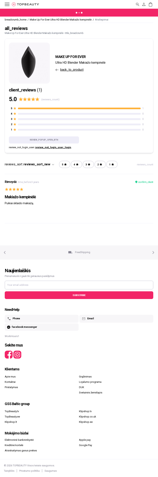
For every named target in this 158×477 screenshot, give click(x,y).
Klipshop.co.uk (87, 416)
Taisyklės (9, 470)
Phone (13, 319)
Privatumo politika (29, 470)
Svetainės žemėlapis (90, 392)
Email (88, 319)
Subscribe (78, 295)
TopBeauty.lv (12, 411)
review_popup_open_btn (44, 140)
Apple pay (85, 439)
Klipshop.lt (11, 421)
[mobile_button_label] (4, 4)
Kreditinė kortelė (14, 445)
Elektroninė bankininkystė (19, 439)
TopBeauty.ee (12, 416)
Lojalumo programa (90, 381)
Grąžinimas (85, 376)
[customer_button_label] (144, 4)
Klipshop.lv (85, 411)
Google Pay (85, 445)
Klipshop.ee (86, 421)
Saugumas (51, 470)
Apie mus (10, 376)
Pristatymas (11, 387)
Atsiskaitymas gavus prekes (21, 450)
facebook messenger (22, 327)
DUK (81, 387)
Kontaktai (10, 381)
